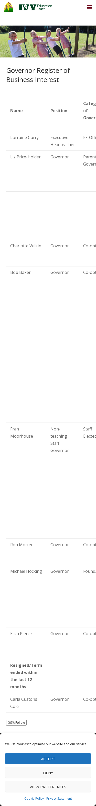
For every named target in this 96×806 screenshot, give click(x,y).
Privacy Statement (59, 798)
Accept (48, 758)
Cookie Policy (34, 798)
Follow (16, 722)
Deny (48, 772)
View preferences (48, 786)
